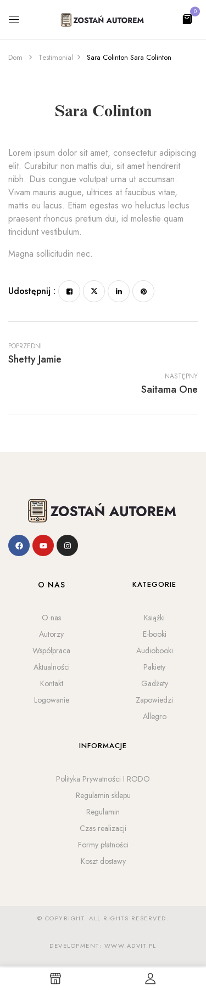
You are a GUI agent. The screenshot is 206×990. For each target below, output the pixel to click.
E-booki (154, 634)
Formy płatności (103, 844)
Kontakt (51, 683)
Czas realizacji (103, 828)
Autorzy (51, 634)
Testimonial (55, 57)
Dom (15, 57)
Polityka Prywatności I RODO (103, 778)
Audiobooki (154, 650)
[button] (187, 18)
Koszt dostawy (103, 861)
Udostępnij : (31, 291)
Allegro (154, 716)
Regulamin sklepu (103, 795)
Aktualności (52, 666)
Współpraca (51, 650)
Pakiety (154, 666)
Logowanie (51, 699)
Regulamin (103, 811)
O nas (51, 617)
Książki (154, 617)
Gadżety (154, 683)
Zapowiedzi (154, 699)
